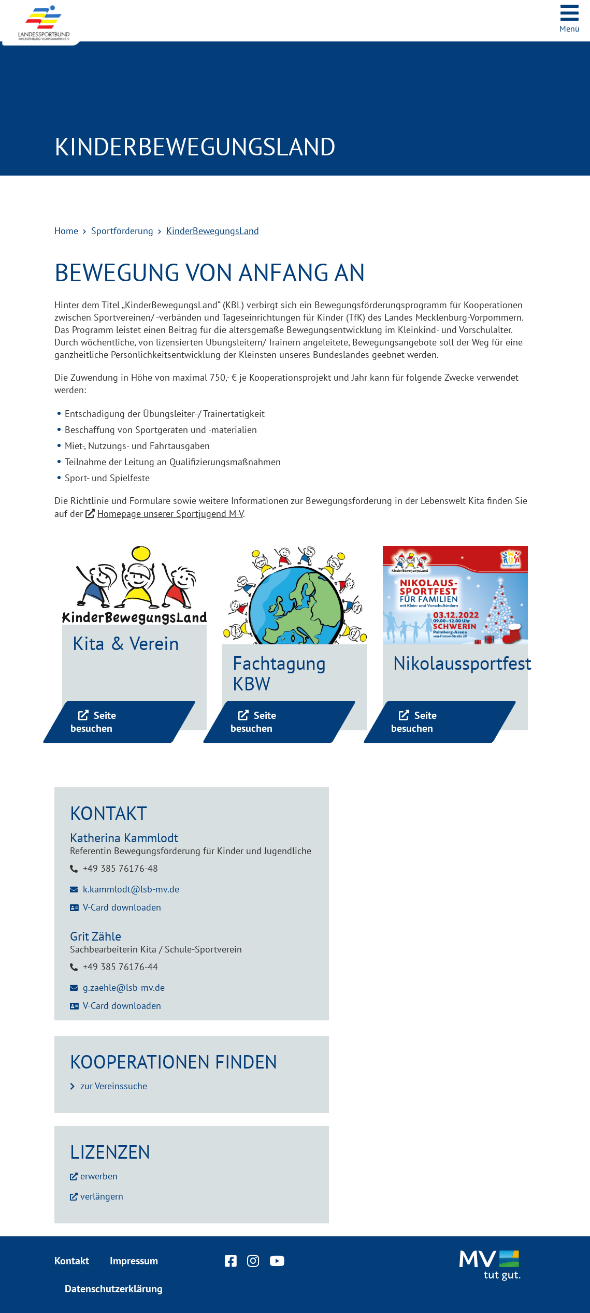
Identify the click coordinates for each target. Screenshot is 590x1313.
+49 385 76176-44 (120, 967)
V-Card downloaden (122, 907)
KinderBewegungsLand (212, 231)
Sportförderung (122, 231)
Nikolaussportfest (462, 663)
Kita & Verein (126, 643)
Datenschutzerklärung (114, 1288)
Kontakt (71, 1260)
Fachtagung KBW (279, 673)
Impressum (134, 1260)
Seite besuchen (93, 722)
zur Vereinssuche (113, 1086)
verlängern (101, 1196)
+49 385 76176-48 (120, 868)
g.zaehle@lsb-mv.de (124, 987)
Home (66, 231)
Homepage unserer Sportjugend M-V (170, 514)
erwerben (99, 1176)
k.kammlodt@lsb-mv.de (131, 889)
